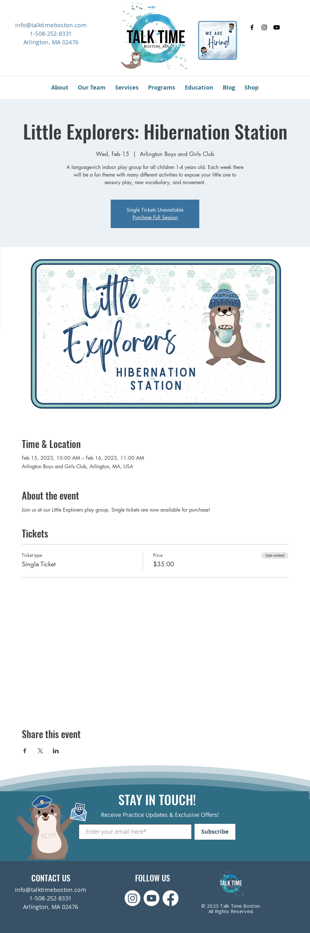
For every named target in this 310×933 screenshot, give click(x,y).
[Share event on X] (40, 750)
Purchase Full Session (155, 217)
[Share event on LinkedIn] (56, 750)
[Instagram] (264, 27)
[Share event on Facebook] (25, 750)
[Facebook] (252, 27)
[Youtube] (276, 27)
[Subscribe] (215, 832)
